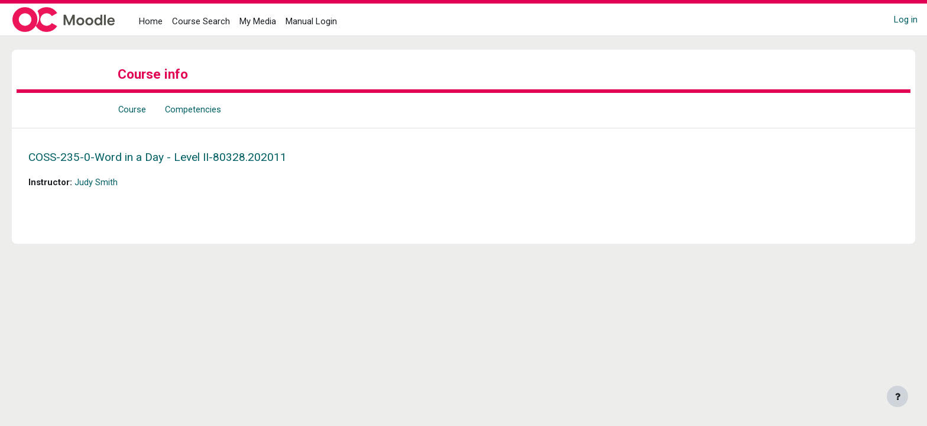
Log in (906, 19)
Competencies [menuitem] (194, 109)
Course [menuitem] (132, 109)
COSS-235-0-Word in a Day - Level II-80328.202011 (174, 157)
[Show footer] (897, 396)
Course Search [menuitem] (201, 21)
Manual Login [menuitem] (311, 21)
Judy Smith (112, 182)
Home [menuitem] (151, 21)
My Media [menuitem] (257, 21)
